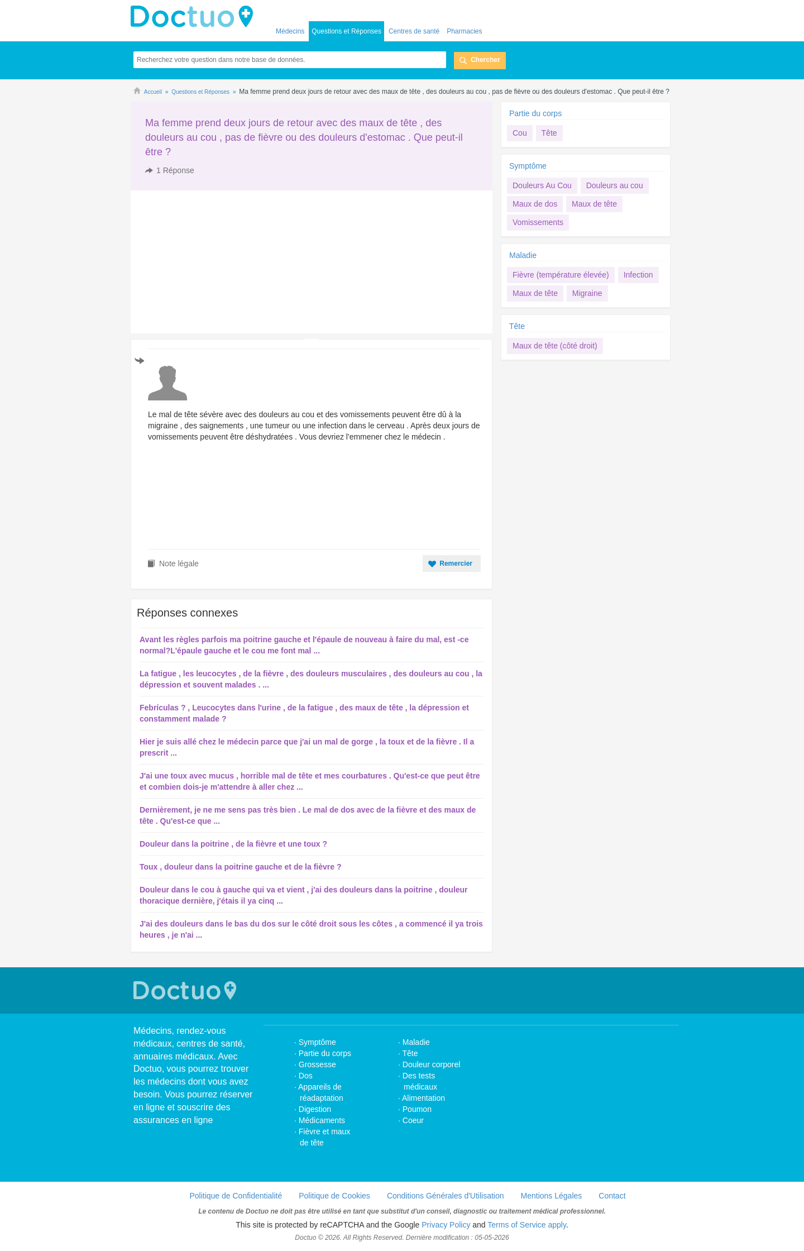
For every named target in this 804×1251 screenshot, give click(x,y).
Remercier (455, 563)
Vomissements (538, 222)
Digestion (316, 1109)
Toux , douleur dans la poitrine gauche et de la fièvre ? (240, 866)
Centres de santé (414, 31)
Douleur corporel (432, 1064)
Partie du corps (536, 113)
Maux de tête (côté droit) (555, 345)
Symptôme (528, 165)
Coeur (413, 1120)
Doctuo (195, 17)
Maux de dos (535, 203)
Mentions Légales (551, 1195)
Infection (638, 274)
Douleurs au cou (614, 185)
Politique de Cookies (334, 1195)
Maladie (523, 255)
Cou (520, 132)
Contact (612, 1195)
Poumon (417, 1109)
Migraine (587, 293)
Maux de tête (594, 203)
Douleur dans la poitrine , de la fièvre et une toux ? (233, 843)
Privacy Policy (446, 1224)
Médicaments (322, 1120)
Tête (549, 132)
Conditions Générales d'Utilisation (445, 1195)
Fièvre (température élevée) (561, 274)
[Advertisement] (216, 262)
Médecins (290, 31)
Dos (306, 1075)
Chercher (485, 60)
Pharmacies (464, 31)
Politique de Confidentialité (235, 1195)
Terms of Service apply (526, 1224)
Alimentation (423, 1098)
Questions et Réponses (346, 31)
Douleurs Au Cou (542, 185)
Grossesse (317, 1064)
